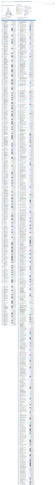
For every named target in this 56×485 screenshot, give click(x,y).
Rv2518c (19, 125)
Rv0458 (2, 40)
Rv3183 (2, 173)
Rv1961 (2, 136)
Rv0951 (18, 127)
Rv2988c (2, 155)
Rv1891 (2, 138)
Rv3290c (2, 112)
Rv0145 (18, 25)
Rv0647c (19, 34)
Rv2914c (2, 139)
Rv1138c (2, 98)
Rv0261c (2, 245)
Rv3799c (19, 44)
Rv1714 (2, 268)
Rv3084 (2, 24)
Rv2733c (19, 57)
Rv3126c (2, 48)
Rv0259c (2, 142)
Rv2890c (19, 112)
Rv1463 (18, 117)
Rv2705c (19, 83)
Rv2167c (2, 266)
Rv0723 (18, 124)
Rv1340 (18, 75)
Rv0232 (2, 38)
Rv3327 (2, 220)
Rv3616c (2, 143)
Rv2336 (2, 29)
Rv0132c (2, 235)
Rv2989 (2, 318)
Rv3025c (19, 114)
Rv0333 (2, 265)
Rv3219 (18, 56)
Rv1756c (2, 221)
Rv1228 (2, 294)
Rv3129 (2, 219)
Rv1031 (2, 141)
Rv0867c (19, 74)
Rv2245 (18, 27)
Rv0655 (2, 100)
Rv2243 (18, 53)
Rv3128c (2, 122)
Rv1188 (2, 187)
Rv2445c (19, 115)
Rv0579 (2, 199)
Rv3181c (2, 246)
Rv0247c (19, 118)
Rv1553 (2, 154)
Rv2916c (19, 77)
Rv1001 (2, 214)
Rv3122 (2, 243)
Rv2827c (2, 83)
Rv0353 (18, 40)
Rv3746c (2, 30)
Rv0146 (18, 24)
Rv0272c (2, 222)
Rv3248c (19, 110)
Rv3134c (2, 275)
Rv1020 (2, 211)
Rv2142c (2, 182)
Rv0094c (2, 70)
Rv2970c (19, 76)
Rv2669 (2, 85)
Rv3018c (2, 322)
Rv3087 (2, 165)
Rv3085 (2, 276)
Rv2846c (19, 86)
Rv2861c (19, 73)
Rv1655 (18, 121)
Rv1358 (2, 175)
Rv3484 (18, 35)
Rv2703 (18, 32)
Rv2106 (2, 84)
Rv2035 (2, 244)
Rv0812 (2, 188)
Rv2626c (2, 104)
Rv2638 (2, 49)
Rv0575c (2, 146)
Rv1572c (2, 137)
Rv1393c (2, 323)
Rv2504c (2, 61)
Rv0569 (2, 99)
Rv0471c (2, 297)
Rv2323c (2, 228)
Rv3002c (19, 99)
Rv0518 (2, 198)
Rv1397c (2, 210)
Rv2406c (2, 37)
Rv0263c (2, 31)
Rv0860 (18, 72)
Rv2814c (2, 57)
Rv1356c (2, 69)
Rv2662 (2, 79)
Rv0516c (2, 22)
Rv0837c (2, 82)
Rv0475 (18, 133)
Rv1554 (2, 90)
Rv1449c (19, 55)
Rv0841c (2, 135)
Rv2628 (2, 80)
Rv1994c (2, 186)
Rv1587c (2, 107)
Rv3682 (18, 78)
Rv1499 (2, 121)
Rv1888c (2, 206)
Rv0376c (2, 162)
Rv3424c (2, 39)
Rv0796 (2, 179)
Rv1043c (2, 166)
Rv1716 (2, 321)
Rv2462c (19, 116)
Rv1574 (2, 111)
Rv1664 (2, 144)
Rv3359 (2, 124)
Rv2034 (2, 148)
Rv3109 (2, 26)
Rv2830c (2, 64)
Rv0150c (2, 126)
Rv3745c (2, 295)
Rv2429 (18, 39)
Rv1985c (2, 73)
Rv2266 (2, 178)
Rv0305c (2, 97)
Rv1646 (2, 56)
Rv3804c (19, 52)
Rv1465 (18, 60)
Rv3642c (2, 113)
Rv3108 (2, 28)
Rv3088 (2, 41)
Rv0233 (2, 32)
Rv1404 (2, 174)
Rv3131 (2, 114)
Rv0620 (2, 234)
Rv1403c (2, 224)
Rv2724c (19, 123)
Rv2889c (19, 111)
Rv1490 (2, 55)
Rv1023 (18, 126)
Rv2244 (18, 42)
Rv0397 (2, 218)
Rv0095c (2, 242)
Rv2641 (2, 324)
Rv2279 (2, 293)
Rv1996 (2, 78)
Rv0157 (18, 122)
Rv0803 (18, 84)
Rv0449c (2, 134)
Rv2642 (2, 292)
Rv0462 (18, 61)
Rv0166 (2, 229)
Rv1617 (18, 70)
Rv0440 (18, 85)
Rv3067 (2, 296)
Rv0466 (18, 104)
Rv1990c (2, 123)
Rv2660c (2, 145)
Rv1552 (2, 25)
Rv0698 (2, 180)
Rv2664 (2, 108)
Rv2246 (18, 36)
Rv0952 (18, 71)
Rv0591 (2, 311)
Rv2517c (2, 105)
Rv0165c (2, 181)
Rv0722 (18, 50)
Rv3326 (2, 125)
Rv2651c (2, 96)
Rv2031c (2, 110)
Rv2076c (2, 197)
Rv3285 (18, 47)
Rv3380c (2, 109)
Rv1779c (19, 26)
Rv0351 (18, 33)
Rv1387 (18, 113)
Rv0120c (2, 81)
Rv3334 (2, 183)
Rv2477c (19, 45)
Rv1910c (2, 72)
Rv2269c (2, 71)
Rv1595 (18, 46)
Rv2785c (19, 51)
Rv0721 (18, 41)
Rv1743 (2, 58)
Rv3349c (2, 267)
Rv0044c (2, 106)
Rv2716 (2, 298)
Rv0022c (2, 152)
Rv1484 (18, 38)
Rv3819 (2, 153)
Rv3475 (2, 223)
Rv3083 (2, 23)
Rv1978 (2, 287)
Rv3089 (2, 150)
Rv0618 (2, 36)
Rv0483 (18, 23)
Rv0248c (19, 138)
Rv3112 (2, 67)
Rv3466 (2, 149)
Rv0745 (2, 274)
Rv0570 (2, 50)
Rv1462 (18, 54)
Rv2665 (2, 320)
